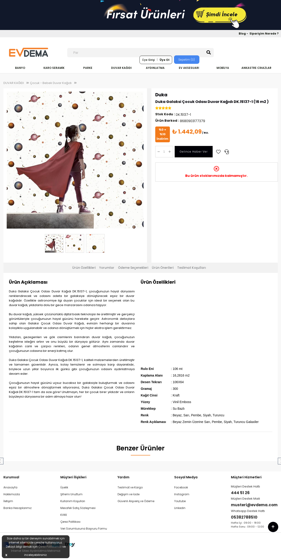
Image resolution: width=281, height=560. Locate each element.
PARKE (87, 68)
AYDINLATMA (155, 68)
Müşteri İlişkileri (73, 477)
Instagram (181, 494)
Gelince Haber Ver (194, 151)
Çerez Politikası (70, 522)
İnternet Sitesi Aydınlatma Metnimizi (35, 551)
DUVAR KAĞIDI (121, 68)
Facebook (181, 487)
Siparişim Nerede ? (264, 33)
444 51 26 (240, 492)
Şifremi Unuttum (71, 494)
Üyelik (64, 487)
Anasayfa (10, 487)
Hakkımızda (11, 494)
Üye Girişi (148, 60)
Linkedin (179, 508)
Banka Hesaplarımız (17, 508)
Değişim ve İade (128, 494)
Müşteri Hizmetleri (246, 477)
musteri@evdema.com (254, 504)
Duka (161, 95)
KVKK (63, 515)
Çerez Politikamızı (50, 547)
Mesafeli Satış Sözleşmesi (78, 508)
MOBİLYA (223, 68)
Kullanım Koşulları (72, 501)
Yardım (123, 477)
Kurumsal (11, 477)
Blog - (244, 33)
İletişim (8, 501)
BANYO (20, 68)
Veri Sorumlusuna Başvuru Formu (83, 528)
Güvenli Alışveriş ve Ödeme (136, 501)
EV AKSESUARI (189, 68)
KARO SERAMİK (53, 68)
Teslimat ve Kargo (130, 487)
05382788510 (244, 517)
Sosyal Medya (186, 477)
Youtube (180, 501)
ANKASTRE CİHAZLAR (256, 68)
